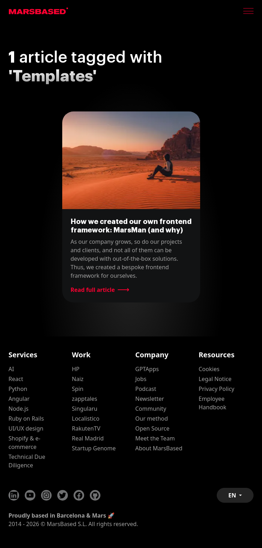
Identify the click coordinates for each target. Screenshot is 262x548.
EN (233, 495)
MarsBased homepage (38, 11)
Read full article (93, 290)
